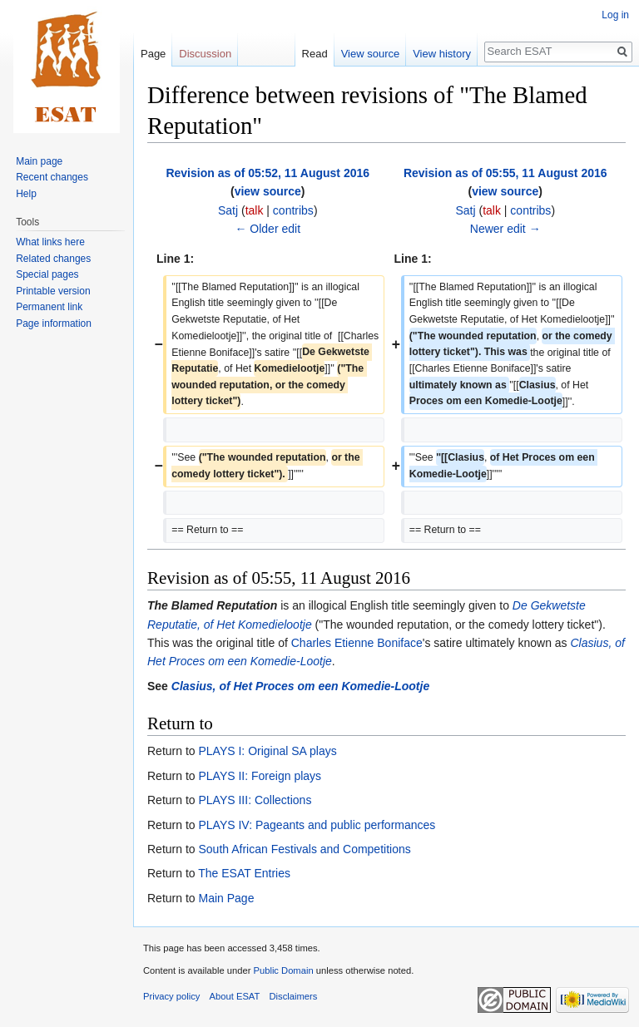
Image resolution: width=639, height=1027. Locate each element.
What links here (50, 242)
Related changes (53, 258)
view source (268, 191)
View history (442, 53)
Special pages (47, 274)
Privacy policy (171, 996)
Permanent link (49, 307)
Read (315, 53)
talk (254, 210)
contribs (293, 210)
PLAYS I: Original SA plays (267, 751)
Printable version (53, 291)
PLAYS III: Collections (254, 800)
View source (370, 53)
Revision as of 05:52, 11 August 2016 (267, 173)
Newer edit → (505, 228)
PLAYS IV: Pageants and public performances (316, 825)
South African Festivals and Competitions (304, 849)
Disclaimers (294, 996)
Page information (54, 323)
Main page (39, 161)
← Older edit (267, 228)
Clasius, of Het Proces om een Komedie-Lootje (300, 686)
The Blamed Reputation (212, 605)
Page (153, 53)
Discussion (205, 53)
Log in (615, 15)
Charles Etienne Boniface (357, 642)
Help (26, 194)
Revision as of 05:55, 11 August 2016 (505, 173)
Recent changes (52, 177)
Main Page (226, 898)
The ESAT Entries (244, 873)
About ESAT (235, 996)
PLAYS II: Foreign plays (259, 776)
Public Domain (283, 970)
